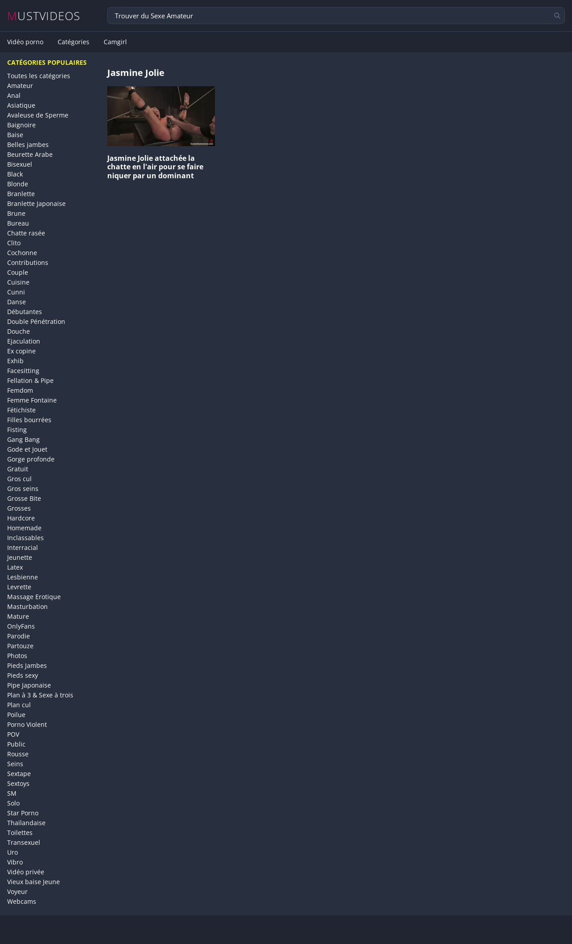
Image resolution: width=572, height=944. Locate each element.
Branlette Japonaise (36, 203)
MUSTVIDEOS (44, 15)
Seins (15, 763)
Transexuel (23, 842)
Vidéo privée (25, 872)
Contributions (27, 262)
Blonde (17, 184)
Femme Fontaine (32, 400)
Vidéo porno (25, 42)
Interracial (22, 547)
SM (12, 793)
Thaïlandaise (26, 822)
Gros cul (19, 478)
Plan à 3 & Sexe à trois (40, 695)
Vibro (15, 862)
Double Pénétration (36, 321)
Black (15, 174)
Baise (15, 134)
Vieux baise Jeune (33, 881)
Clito (14, 243)
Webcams (21, 901)
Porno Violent (27, 724)
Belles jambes (28, 144)
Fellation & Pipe (30, 380)
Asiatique (21, 105)
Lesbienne (22, 577)
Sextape (19, 773)
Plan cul (19, 705)
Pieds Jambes (27, 665)
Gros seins (22, 488)
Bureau (18, 223)
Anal (14, 95)
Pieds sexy (22, 675)
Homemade (24, 528)
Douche (18, 331)
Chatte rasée (26, 233)
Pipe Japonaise (29, 685)
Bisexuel (19, 164)
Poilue (16, 714)
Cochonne (22, 252)
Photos (17, 655)
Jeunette (19, 557)
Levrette (19, 587)
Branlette (21, 193)
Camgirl (115, 42)
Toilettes (20, 832)
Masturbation (27, 606)
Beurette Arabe (30, 154)
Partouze (20, 646)
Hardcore (21, 518)
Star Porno (22, 813)
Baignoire (21, 125)
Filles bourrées (29, 419)
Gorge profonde (31, 459)
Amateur (20, 85)
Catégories (73, 42)
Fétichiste (21, 410)
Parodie (18, 636)
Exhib (15, 361)
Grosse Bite (24, 498)
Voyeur (17, 891)
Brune (16, 213)
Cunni (16, 292)
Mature (18, 616)
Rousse (18, 754)
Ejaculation (23, 341)
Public (16, 744)
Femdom (20, 390)
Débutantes (24, 311)
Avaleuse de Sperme (37, 115)
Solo (13, 803)
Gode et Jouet (27, 449)
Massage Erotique (34, 596)
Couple (17, 272)
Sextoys (18, 783)
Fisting (17, 429)
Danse (16, 302)
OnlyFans (21, 626)
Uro (12, 852)
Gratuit (17, 469)
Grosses (19, 508)
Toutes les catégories (38, 75)
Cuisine (18, 282)
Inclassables (25, 537)
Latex (15, 567)
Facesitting (23, 370)
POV (13, 734)
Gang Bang (23, 439)
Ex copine (21, 351)
